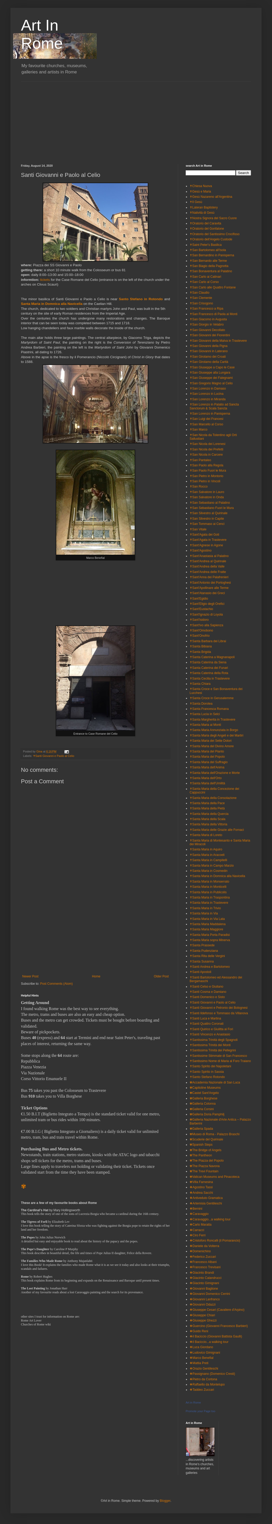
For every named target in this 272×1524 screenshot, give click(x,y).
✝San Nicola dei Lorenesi (207, 444)
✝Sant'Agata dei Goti (204, 534)
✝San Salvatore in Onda (207, 497)
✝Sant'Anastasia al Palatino (209, 556)
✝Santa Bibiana (201, 646)
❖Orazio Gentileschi (204, 1368)
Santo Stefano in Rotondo (141, 299)
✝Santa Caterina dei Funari (209, 668)
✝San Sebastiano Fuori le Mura (212, 508)
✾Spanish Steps (201, 1144)
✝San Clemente (201, 298)
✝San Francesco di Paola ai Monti (213, 314)
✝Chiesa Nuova (201, 186)
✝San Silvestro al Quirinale (209, 513)
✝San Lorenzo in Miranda (207, 399)
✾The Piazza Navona (205, 1166)
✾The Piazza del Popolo (207, 1160)
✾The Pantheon (201, 1155)
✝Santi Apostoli (200, 972)
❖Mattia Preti (199, 1363)
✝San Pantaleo (200, 460)
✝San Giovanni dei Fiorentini (210, 335)
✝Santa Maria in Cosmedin (209, 871)
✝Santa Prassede (202, 945)
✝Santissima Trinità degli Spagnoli (213, 1040)
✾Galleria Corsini (202, 1109)
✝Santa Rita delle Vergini (207, 956)
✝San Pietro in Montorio (206, 476)
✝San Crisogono (201, 303)
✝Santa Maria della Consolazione (213, 798)
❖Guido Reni (199, 1331)
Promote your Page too (200, 1411)
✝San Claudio (199, 292)
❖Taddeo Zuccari (202, 1390)
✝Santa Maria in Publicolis (208, 892)
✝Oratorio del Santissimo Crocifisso (215, 234)
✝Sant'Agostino (201, 550)
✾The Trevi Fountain (204, 1171)
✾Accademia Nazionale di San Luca (215, 1082)
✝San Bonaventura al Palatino (211, 271)
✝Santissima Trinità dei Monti (210, 1045)
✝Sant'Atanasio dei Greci (207, 593)
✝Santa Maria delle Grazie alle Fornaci (217, 830)
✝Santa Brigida (200, 652)
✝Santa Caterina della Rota (209, 673)
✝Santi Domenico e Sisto (207, 997)
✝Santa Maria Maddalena (207, 924)
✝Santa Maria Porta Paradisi (210, 935)
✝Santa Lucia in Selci (205, 714)
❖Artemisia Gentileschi (206, 1203)
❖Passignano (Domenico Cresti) (212, 1374)
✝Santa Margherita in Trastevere (212, 719)
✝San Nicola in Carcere (206, 454)
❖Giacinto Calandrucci (206, 1278)
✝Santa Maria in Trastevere (209, 903)
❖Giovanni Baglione (204, 1288)
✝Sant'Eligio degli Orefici (207, 604)
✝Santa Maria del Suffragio (209, 762)
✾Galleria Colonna (203, 1103)
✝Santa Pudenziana (204, 951)
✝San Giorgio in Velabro (207, 324)
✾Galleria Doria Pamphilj (207, 1114)
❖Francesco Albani (203, 1262)
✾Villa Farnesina (201, 1182)
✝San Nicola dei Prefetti (206, 449)
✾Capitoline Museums (205, 1088)
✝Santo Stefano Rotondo (207, 1077)
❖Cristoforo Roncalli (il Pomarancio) (215, 1240)
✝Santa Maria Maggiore (206, 929)
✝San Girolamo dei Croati (208, 356)
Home (96, 976)
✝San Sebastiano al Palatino (210, 503)
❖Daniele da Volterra (204, 1246)
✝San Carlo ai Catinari (205, 277)
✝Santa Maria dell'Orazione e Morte (215, 773)
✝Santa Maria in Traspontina (210, 897)
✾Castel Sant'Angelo (204, 1093)
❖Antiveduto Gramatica (206, 1198)
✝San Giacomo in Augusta (208, 319)
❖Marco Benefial (201, 1358)
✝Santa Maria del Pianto (207, 751)
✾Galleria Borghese (203, 1098)
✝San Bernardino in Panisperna (212, 255)
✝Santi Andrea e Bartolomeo (210, 967)
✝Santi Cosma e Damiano (208, 992)
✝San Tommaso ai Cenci (207, 524)
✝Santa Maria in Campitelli (208, 860)
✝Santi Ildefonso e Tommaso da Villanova (219, 1013)
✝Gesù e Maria (200, 191)
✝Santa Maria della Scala (207, 819)
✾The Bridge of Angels (205, 1150)
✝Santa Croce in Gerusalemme (212, 698)
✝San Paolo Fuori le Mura (208, 470)
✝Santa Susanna (202, 961)
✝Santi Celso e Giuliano (206, 986)
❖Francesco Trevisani (205, 1267)
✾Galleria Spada (201, 1129)
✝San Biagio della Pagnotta (209, 266)
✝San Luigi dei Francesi (206, 419)
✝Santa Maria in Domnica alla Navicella (217, 876)
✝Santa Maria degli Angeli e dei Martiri (216, 735)
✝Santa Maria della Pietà (207, 808)
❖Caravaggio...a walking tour (210, 1219)
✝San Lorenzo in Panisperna (210, 413)
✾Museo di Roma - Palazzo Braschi (215, 1134)
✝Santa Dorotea (201, 703)
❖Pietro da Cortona (203, 1379)
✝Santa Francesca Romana (209, 709)
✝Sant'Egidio (199, 598)
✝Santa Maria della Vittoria (208, 824)
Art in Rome (193, 1402)
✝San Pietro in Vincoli (205, 481)
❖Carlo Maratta (201, 1224)
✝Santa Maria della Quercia (209, 814)
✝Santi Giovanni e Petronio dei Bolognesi (218, 1008)
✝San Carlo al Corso (204, 282)
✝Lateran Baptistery (204, 207)
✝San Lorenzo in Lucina (206, 394)
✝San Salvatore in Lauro (207, 492)
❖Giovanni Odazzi (203, 1304)
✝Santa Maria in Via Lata (207, 919)
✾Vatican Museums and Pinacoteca (215, 1177)
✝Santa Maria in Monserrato (209, 881)
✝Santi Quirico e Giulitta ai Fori (211, 1029)
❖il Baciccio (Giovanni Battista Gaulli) (216, 1336)
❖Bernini (196, 1208)
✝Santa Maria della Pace (207, 803)
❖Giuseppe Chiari (202, 1315)
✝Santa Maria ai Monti (205, 725)
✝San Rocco (199, 486)
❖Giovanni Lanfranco (205, 1299)
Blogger (165, 1501)
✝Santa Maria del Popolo (207, 756)
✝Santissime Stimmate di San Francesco (218, 1056)
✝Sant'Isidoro (199, 620)
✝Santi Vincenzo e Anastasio (210, 1034)
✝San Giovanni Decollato (207, 330)
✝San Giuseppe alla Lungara (210, 372)
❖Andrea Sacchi (201, 1193)
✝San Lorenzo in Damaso (208, 388)
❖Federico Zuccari (203, 1257)
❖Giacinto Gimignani (204, 1283)
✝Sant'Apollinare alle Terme (209, 588)
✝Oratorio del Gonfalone (207, 228)
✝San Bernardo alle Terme (208, 261)
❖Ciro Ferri (198, 1235)
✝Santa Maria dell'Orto (206, 778)
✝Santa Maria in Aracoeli (207, 855)
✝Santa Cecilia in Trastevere (210, 678)
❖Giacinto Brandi (202, 1272)
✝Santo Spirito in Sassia (207, 1072)
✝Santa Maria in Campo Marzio (212, 865)
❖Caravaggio (199, 1214)
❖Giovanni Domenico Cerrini (210, 1294)
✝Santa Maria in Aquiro (206, 849)
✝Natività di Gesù (202, 213)
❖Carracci (197, 1230)
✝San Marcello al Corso (206, 424)
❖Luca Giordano (201, 1347)
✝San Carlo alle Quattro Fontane (213, 287)
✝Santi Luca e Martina (205, 1018)
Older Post (161, 976)
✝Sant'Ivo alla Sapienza (206, 625)
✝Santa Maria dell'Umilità (207, 783)
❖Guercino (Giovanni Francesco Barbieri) (219, 1326)
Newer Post (30, 976)
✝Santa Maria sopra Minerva (210, 940)
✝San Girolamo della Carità (209, 362)
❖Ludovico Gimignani (205, 1352)
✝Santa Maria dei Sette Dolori (210, 741)
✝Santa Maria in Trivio (205, 908)
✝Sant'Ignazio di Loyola (206, 614)
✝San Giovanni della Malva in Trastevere (218, 341)
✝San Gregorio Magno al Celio (211, 383)
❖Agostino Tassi (201, 1187)
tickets (45, 280)
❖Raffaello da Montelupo (207, 1384)
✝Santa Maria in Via (204, 913)
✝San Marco (198, 429)
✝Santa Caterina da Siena (208, 662)
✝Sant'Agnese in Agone (206, 545)
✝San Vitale (198, 529)
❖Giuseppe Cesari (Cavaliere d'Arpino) (217, 1310)
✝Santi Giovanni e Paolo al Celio (53, 755)
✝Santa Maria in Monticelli (208, 887)
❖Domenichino (200, 1251)
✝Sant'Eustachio (201, 609)
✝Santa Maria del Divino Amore (212, 746)
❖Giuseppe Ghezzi (203, 1320)
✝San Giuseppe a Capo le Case (212, 367)
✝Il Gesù (196, 202)
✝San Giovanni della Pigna (209, 346)
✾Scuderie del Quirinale (206, 1139)
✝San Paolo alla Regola (206, 465)
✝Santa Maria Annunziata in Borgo (214, 730)
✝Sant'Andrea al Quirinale (208, 561)
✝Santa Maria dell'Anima (207, 767)
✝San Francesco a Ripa (206, 308)
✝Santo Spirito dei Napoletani (210, 1066)
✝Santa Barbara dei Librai (208, 641)
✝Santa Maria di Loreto (206, 835)
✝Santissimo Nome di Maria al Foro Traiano (220, 1061)
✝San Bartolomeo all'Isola (208, 250)
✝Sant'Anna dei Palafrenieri (209, 577)
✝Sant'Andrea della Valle (207, 566)
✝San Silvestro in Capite (207, 518)
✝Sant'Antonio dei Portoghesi (210, 582)
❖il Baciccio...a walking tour (209, 1342)
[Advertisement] (78, 118)
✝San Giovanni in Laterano (209, 351)
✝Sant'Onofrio (199, 636)
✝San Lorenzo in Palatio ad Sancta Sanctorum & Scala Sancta (214, 406)
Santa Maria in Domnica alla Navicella (51, 304)
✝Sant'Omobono (201, 630)
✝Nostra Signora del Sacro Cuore (213, 218)
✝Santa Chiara (200, 684)
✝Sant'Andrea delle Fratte (208, 572)
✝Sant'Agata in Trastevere (208, 540)
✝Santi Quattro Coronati (206, 1023)
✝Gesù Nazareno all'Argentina (211, 197)
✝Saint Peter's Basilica (206, 245)
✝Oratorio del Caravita (205, 223)
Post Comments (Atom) (56, 984)
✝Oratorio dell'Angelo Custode (211, 239)
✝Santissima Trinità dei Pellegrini (213, 1050)
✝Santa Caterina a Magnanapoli (212, 657)
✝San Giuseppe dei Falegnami (211, 378)
